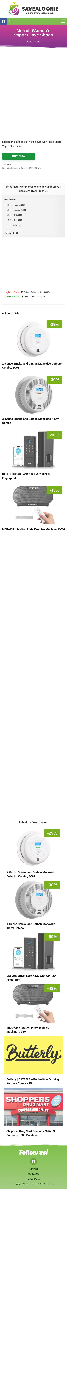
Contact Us (33, 1174)
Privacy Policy (33, 1179)
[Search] (10, 21)
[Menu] (63, 21)
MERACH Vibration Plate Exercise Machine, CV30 (33, 529)
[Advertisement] (33, 101)
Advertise (33, 1169)
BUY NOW (18, 156)
